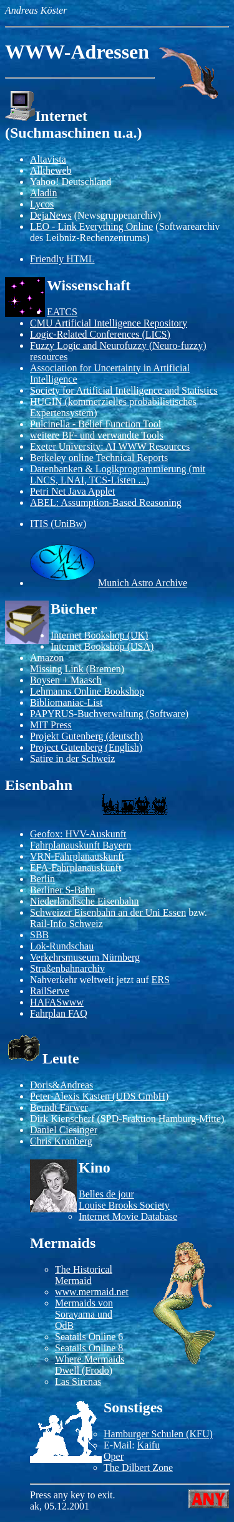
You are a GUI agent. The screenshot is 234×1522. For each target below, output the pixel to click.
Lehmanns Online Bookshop (87, 691)
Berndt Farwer (59, 1107)
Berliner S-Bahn (62, 890)
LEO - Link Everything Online (91, 226)
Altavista (48, 159)
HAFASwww (57, 1002)
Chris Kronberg (61, 1141)
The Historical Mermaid (83, 1275)
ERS (161, 979)
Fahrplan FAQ (58, 1013)
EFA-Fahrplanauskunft (75, 867)
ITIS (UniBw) (58, 523)
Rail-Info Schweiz (66, 923)
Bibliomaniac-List (66, 702)
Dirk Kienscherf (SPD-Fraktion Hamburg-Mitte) (127, 1118)
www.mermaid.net (92, 1292)
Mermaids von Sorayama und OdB (84, 1314)
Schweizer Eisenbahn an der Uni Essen (108, 912)
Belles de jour (106, 1194)
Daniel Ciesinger (63, 1130)
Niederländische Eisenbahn (84, 901)
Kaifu (148, 1445)
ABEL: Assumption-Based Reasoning (106, 502)
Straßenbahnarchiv (67, 968)
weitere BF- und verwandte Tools (96, 435)
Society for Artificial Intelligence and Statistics (124, 390)
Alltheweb (51, 170)
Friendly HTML (62, 259)
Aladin (43, 193)
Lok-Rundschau (62, 946)
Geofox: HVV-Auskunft (78, 834)
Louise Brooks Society (124, 1205)
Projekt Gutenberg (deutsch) (86, 736)
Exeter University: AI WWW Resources (110, 446)
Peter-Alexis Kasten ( (72, 1096)
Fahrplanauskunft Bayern (80, 845)
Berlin (42, 878)
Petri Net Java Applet (72, 491)
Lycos (42, 204)
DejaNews (51, 215)
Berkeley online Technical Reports (99, 457)
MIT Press (51, 725)
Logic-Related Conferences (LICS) (100, 334)
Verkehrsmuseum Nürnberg (85, 957)
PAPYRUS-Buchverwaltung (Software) (109, 713)
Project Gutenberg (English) (86, 747)
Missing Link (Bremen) (77, 668)
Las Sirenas (78, 1381)
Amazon (47, 657)
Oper (114, 1456)
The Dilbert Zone (138, 1467)
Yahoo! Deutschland (70, 181)
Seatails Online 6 (89, 1336)
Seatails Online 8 (89, 1348)
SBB (39, 935)
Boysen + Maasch (66, 680)
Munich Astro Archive (142, 583)
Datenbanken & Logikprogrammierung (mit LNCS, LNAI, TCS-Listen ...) (117, 474)
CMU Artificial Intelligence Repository (108, 323)
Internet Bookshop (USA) (102, 646)
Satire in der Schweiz (72, 758)
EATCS (62, 312)
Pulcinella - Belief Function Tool (95, 424)
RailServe (49, 991)
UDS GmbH (140, 1096)
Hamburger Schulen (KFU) (158, 1434)
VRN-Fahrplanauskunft (77, 856)
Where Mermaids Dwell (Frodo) (90, 1365)
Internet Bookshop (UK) (99, 635)
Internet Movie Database (128, 1216)
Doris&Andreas (61, 1085)
